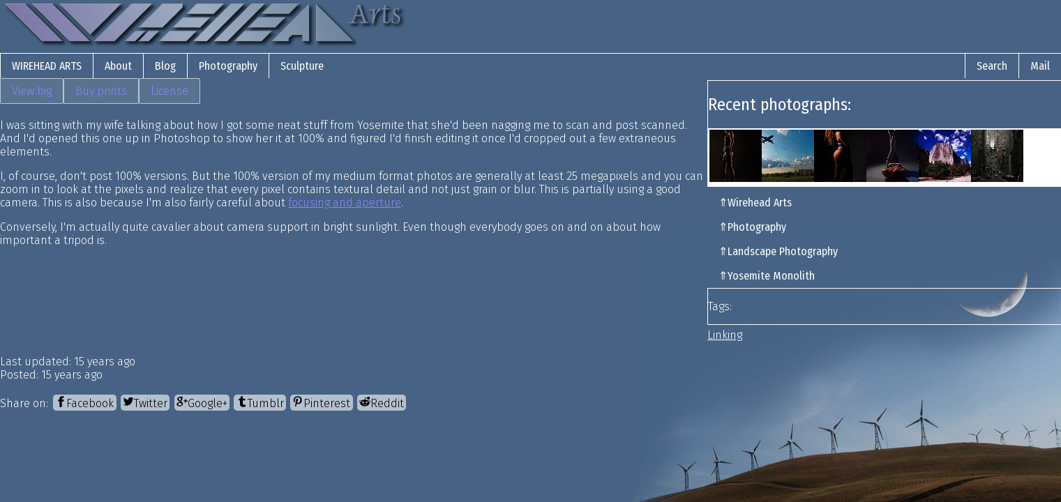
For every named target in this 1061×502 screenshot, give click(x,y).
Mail (1040, 66)
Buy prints (101, 91)
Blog (165, 66)
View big (32, 91)
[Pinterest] (321, 403)
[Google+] (201, 403)
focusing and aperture (344, 202)
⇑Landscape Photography (778, 251)
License (169, 91)
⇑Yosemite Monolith (766, 275)
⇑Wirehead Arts (755, 202)
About (118, 66)
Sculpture (302, 66)
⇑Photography (752, 227)
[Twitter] (145, 403)
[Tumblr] (259, 403)
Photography (228, 66)
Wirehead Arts (47, 66)
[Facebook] (84, 403)
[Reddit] (381, 403)
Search (992, 66)
